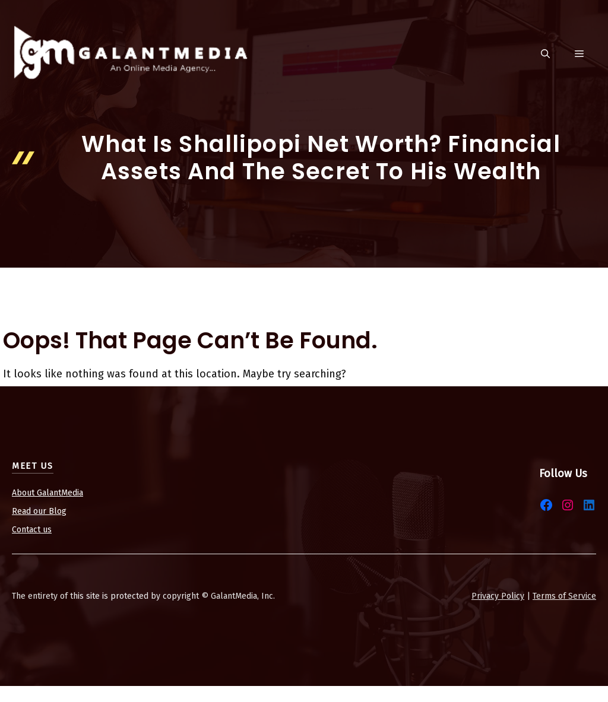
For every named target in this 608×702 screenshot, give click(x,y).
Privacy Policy (497, 596)
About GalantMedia (47, 493)
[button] (545, 54)
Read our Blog (39, 511)
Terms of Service (564, 596)
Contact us (32, 530)
